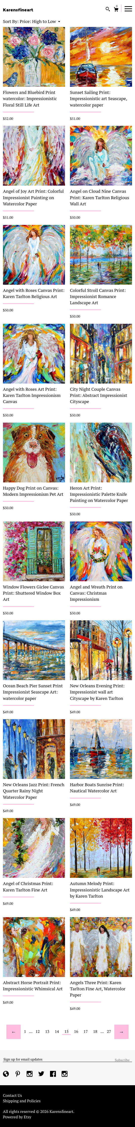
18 (95, 1031)
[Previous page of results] (13, 1032)
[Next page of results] (121, 1032)
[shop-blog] (6, 1074)
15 (66, 1031)
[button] (40, 21)
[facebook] (53, 1074)
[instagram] (30, 1074)
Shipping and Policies (22, 1101)
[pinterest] (18, 1074)
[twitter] (41, 1074)
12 (37, 1031)
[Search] (107, 9)
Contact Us (12, 1095)
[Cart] (116, 10)
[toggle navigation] (128, 8)
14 (57, 1031)
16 (76, 1031)
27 (109, 1031)
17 (86, 1031)
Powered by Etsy (17, 1117)
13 (47, 1031)
